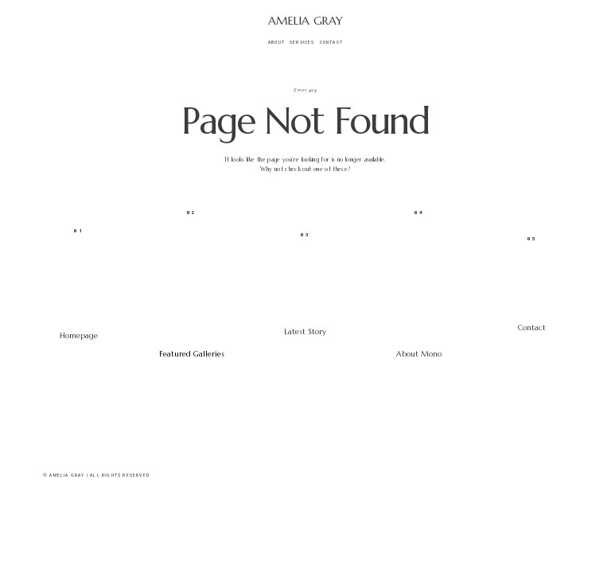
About (276, 42)
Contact (331, 42)
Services (302, 42)
